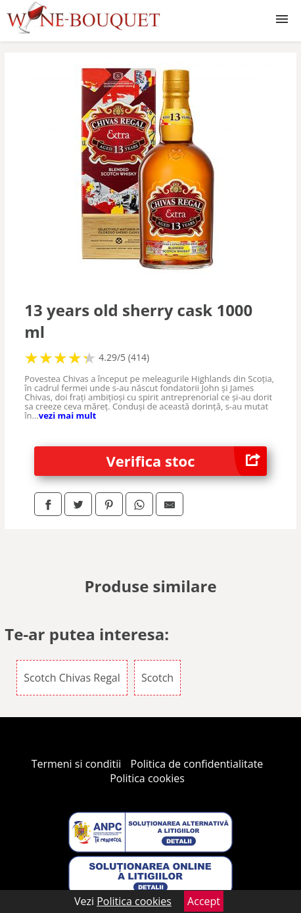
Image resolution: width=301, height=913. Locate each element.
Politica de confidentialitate (197, 764)
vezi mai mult (68, 415)
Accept (203, 901)
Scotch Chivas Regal (72, 677)
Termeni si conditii (77, 764)
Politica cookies (147, 778)
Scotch (157, 677)
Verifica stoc (186, 461)
